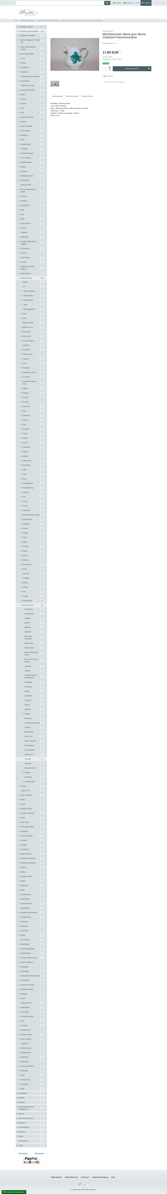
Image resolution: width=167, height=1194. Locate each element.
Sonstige (63, 20)
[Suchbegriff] (60, 3)
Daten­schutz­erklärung (100, 1177)
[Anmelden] (117, 3)
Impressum (85, 1177)
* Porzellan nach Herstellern (27, 20)
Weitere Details (87, 96)
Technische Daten (72, 96)
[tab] (57, 96)
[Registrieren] (129, 3)
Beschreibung (57, 96)
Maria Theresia (53, 20)
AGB (113, 1177)
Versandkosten (120, 82)
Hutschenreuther (42, 20)
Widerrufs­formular (71, 1177)
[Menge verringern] (109, 70)
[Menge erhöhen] (109, 67)
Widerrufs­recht (56, 1177)
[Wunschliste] (138, 3)
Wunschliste (108, 76)
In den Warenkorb (137, 69)
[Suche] (107, 3)
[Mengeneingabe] (105, 68)
